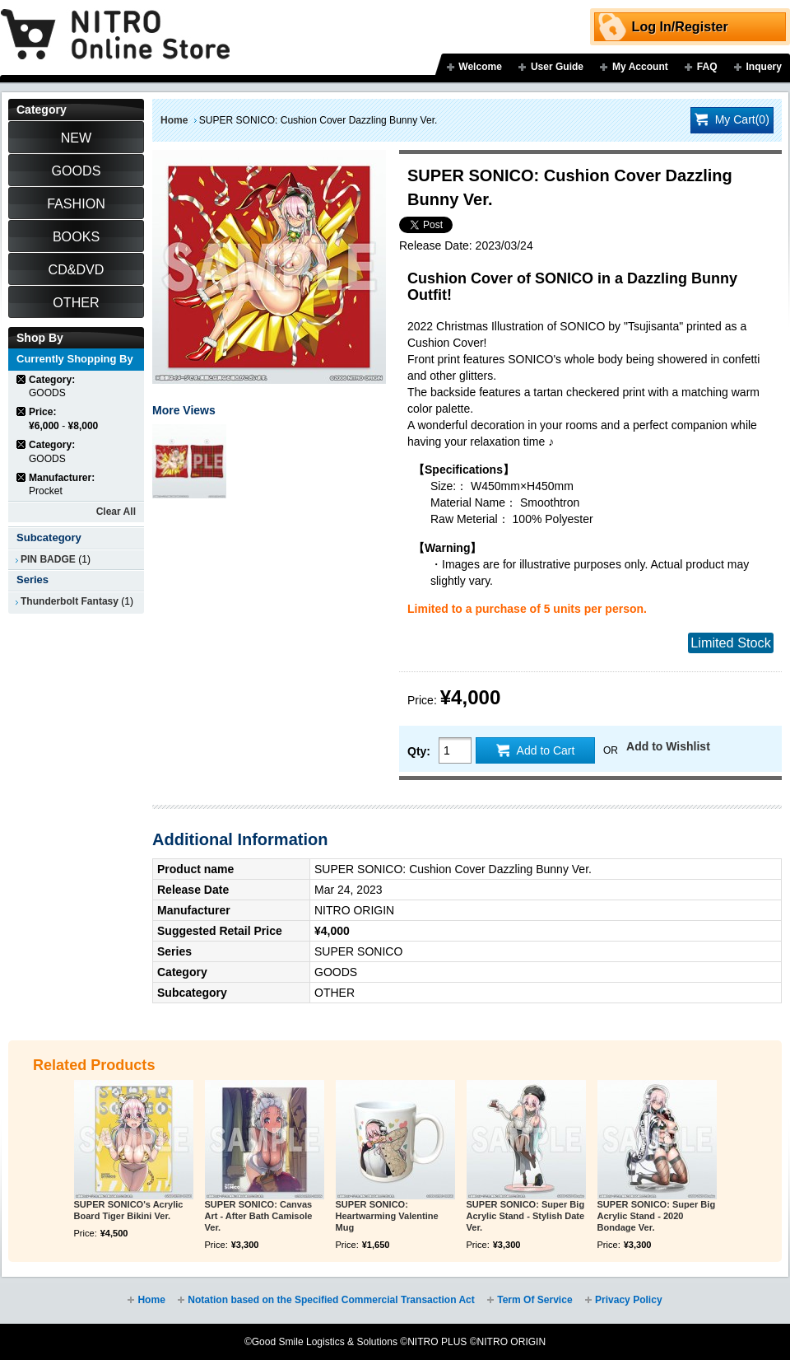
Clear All (116, 511)
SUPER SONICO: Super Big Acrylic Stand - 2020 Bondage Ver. (656, 1215)
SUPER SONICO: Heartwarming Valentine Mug (387, 1215)
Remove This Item (21, 379)
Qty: (418, 751)
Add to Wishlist (668, 746)
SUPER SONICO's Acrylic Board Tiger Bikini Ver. (129, 1210)
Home (174, 120)
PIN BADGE (48, 559)
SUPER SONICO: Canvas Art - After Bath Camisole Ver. (259, 1215)
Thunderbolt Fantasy (69, 601)
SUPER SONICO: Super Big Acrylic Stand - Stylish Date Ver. (526, 1215)
